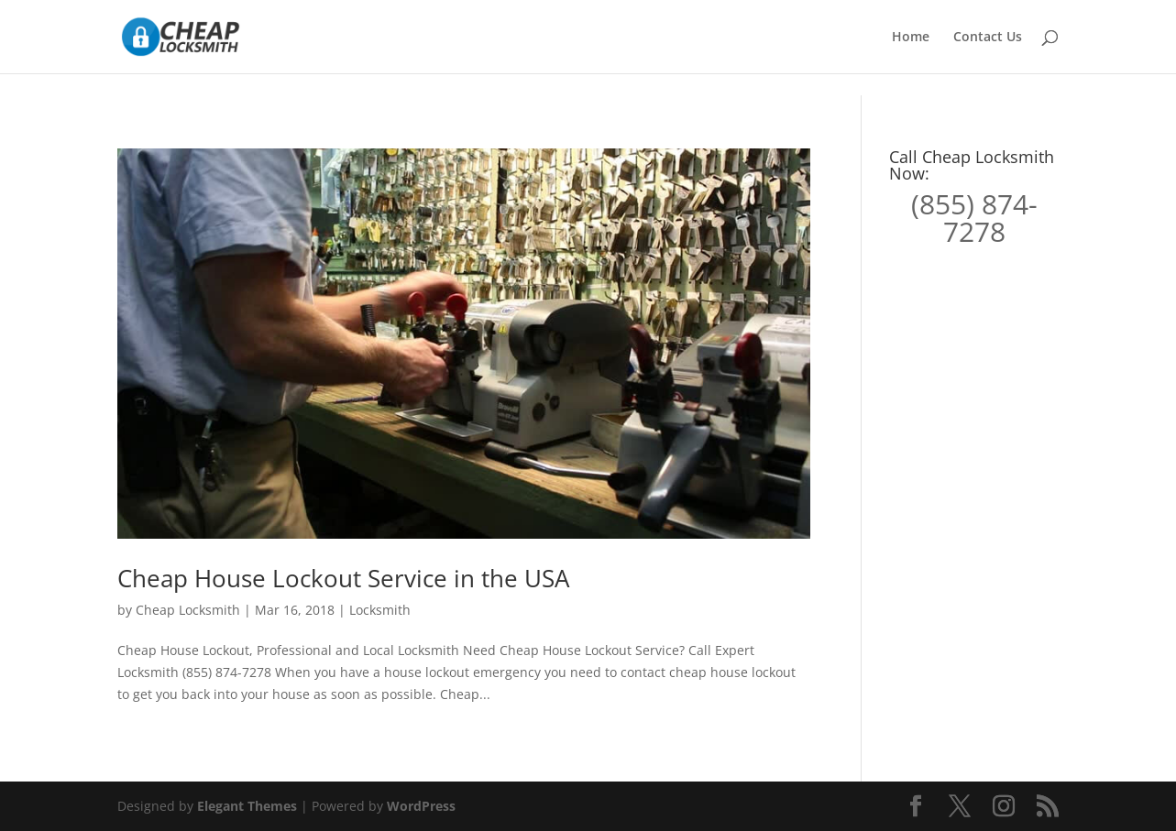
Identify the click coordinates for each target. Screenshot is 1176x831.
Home (910, 37)
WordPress (421, 806)
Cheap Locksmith (188, 609)
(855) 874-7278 (974, 217)
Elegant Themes (247, 806)
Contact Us (987, 37)
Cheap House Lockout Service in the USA (343, 578)
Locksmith (380, 609)
